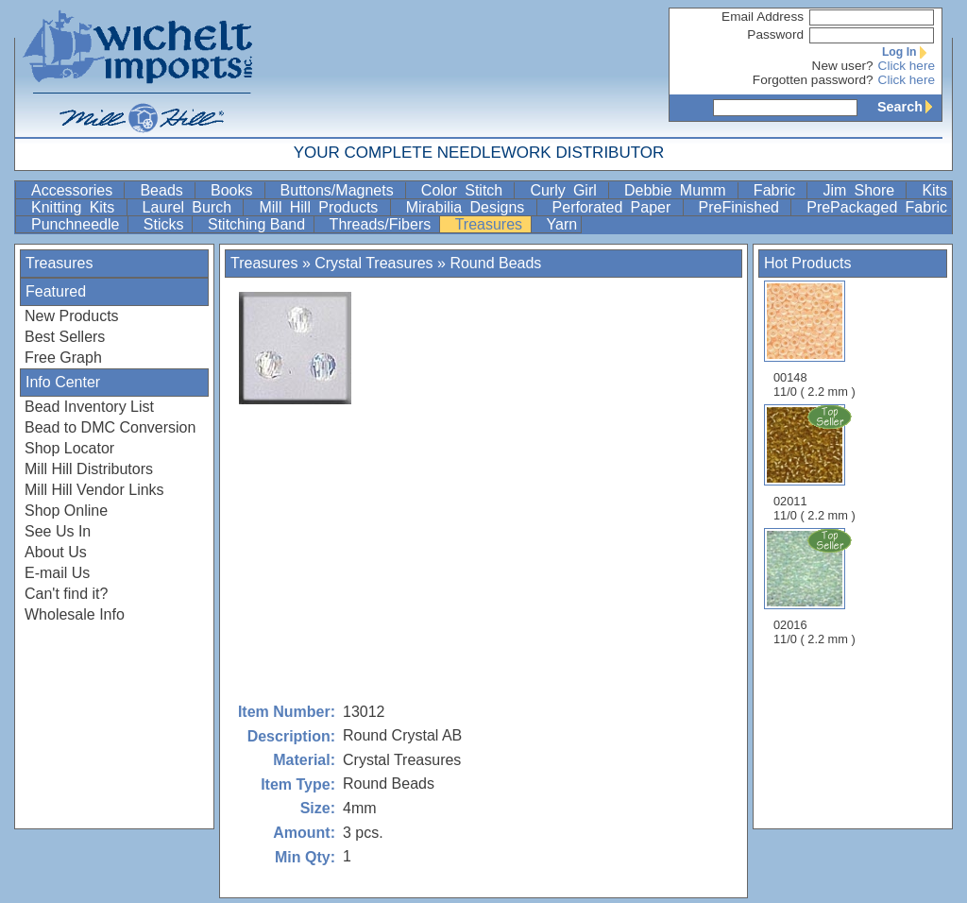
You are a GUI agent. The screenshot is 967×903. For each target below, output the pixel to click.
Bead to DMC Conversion (110, 427)
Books (236, 190)
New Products (72, 316)
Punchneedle (77, 224)
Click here (906, 66)
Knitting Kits (77, 207)
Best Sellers (65, 337)
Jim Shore (862, 190)
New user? (843, 66)
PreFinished (743, 207)
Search (909, 106)
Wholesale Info (75, 614)
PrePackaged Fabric (876, 207)
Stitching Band (259, 224)
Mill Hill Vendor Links (94, 490)
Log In (908, 52)
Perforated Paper (615, 207)
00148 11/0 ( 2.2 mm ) (814, 340)
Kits (934, 190)
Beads (165, 190)
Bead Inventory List (89, 407)
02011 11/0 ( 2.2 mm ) (815, 462)
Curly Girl (567, 190)
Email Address (762, 16)
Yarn (562, 224)
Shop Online (66, 511)
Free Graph (63, 357)
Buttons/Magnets (340, 190)
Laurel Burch (191, 207)
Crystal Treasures (373, 263)
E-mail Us (57, 573)
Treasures (491, 224)
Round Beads (495, 263)
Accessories (75, 190)
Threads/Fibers (382, 224)
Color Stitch (466, 190)
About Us (56, 552)
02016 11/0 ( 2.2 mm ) (815, 586)
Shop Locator (69, 448)
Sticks (166, 224)
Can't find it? (66, 594)
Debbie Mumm (679, 190)
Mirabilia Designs (469, 207)
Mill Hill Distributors (89, 469)
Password (775, 34)
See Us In (58, 531)
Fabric (779, 190)
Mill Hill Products (322, 207)
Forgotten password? (813, 80)
